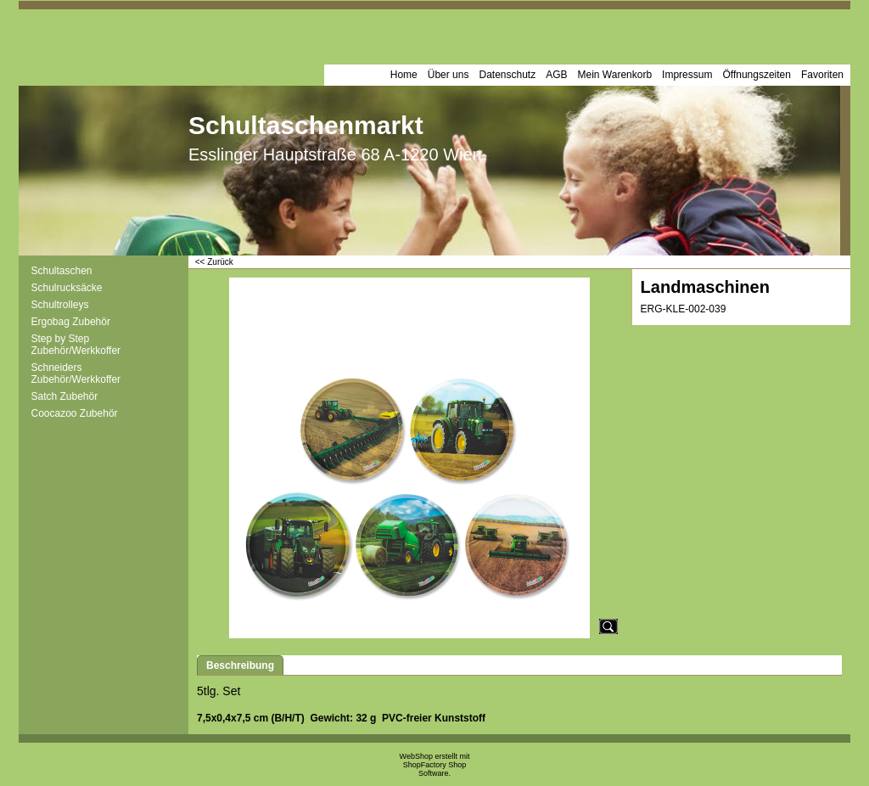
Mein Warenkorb (615, 75)
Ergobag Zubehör (70, 322)
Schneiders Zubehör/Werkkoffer (76, 373)
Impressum (687, 75)
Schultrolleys (60, 305)
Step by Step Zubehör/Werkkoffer (76, 345)
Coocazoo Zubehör (74, 413)
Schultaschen (62, 271)
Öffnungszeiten (756, 75)
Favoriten (822, 75)
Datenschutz (507, 75)
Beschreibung (240, 665)
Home (404, 75)
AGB (556, 75)
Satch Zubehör (64, 396)
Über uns (448, 75)
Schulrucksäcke (67, 288)
